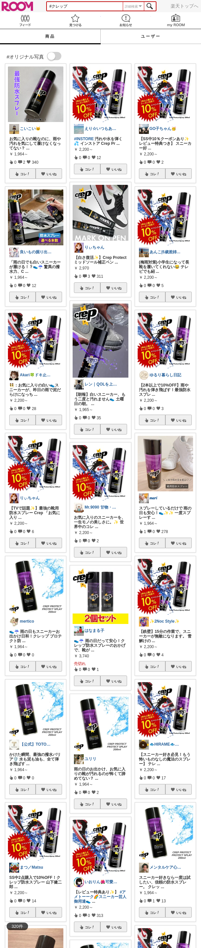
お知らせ (126, 20)
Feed (25, 20)
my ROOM (176, 20)
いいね (51, 174)
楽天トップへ (184, 6)
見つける (75, 20)
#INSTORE (84, 139)
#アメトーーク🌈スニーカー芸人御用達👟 (100, 897)
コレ (25, 174)
